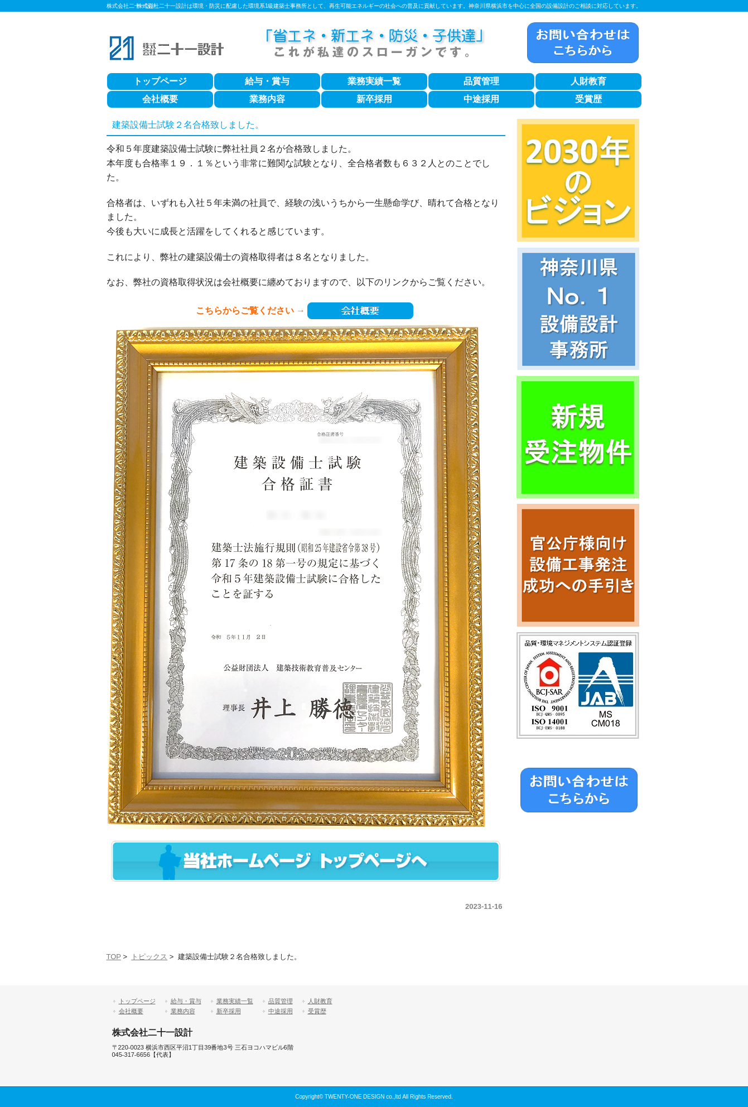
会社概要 (160, 99)
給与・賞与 (267, 81)
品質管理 (481, 81)
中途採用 (481, 99)
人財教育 (588, 81)
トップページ (160, 81)
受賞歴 (588, 99)
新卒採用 (374, 99)
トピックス (149, 956)
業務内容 (267, 99)
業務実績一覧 (374, 81)
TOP (114, 956)
